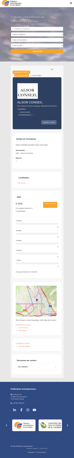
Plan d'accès (21, 183)
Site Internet (23, 331)
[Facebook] (20, 407)
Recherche (37, 51)
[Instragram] (26, 407)
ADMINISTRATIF (21, 72)
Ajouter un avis (49, 122)
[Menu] (71, 3)
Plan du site (43, 448)
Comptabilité (21, 75)
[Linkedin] (14, 407)
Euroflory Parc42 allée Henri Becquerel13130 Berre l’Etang (19, 396)
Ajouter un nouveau (50, 205)
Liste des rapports (23, 346)
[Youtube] (33, 407)
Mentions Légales (32, 448)
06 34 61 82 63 (25, 112)
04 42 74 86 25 (17, 403)
